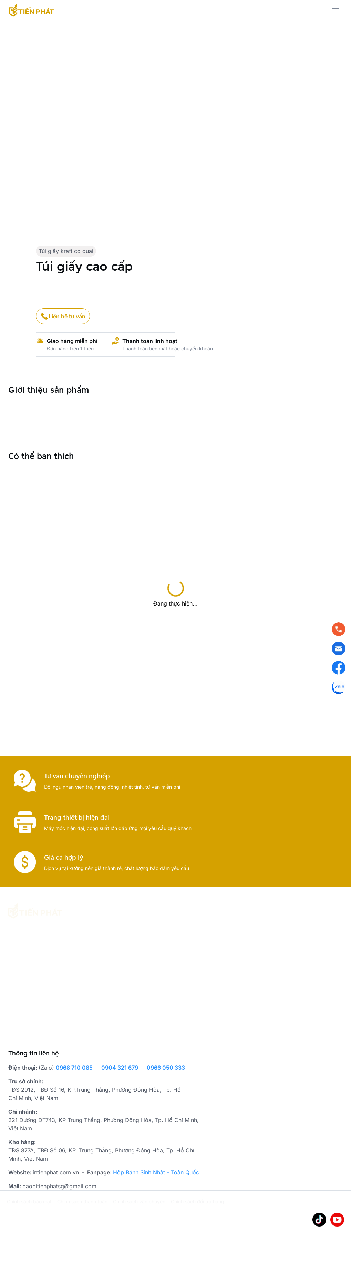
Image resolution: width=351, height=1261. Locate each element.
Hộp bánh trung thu (97, 982)
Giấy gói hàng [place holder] (90, 1023)
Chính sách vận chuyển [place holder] (139, 1201)
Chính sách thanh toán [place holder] (82, 1201)
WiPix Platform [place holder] (49, 1222)
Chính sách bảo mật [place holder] (29, 1201)
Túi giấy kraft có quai (66, 251)
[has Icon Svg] (31, 10)
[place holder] (33, 965)
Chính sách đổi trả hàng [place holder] (197, 1201)
